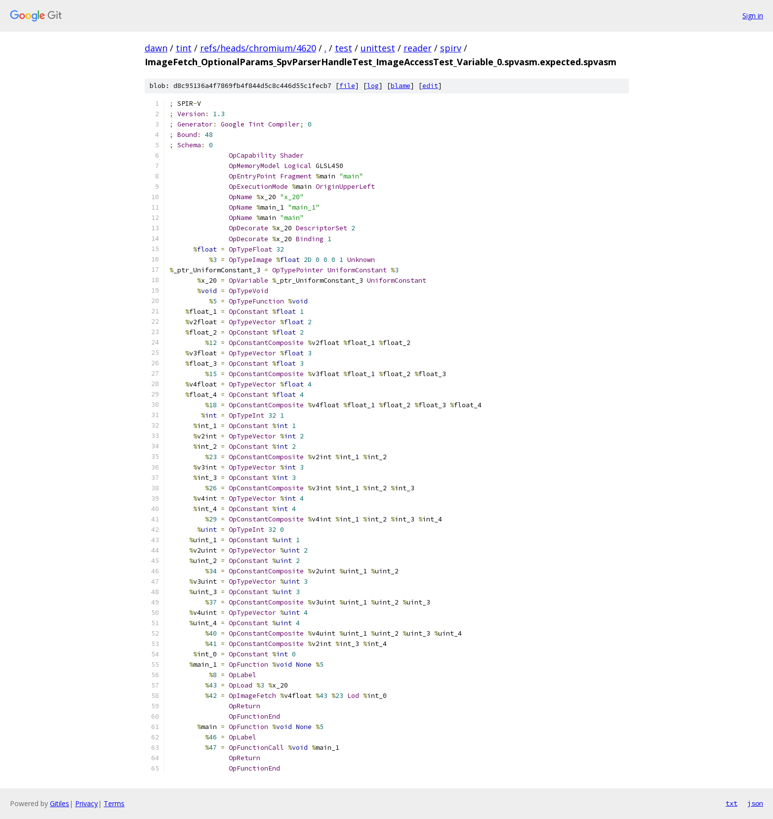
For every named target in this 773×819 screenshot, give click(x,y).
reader (418, 48)
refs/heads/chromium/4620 (258, 48)
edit (430, 86)
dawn (156, 48)
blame (400, 86)
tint (184, 48)
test (343, 48)
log (373, 86)
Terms (114, 803)
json (755, 803)
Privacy (86, 803)
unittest (378, 48)
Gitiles (59, 803)
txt (731, 803)
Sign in (752, 15)
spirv (450, 48)
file (347, 86)
